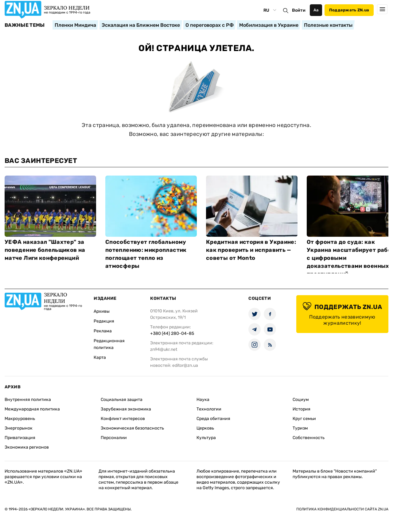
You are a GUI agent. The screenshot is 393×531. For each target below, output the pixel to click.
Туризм (300, 428)
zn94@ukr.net (163, 349)
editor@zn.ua (185, 365)
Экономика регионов (27, 447)
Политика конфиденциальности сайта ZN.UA (342, 509)
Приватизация (20, 437)
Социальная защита (121, 399)
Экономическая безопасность (132, 428)
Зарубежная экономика (126, 409)
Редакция (104, 321)
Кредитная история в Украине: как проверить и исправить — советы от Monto (251, 250)
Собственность (309, 437)
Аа (316, 10)
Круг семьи (304, 418)
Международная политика (32, 409)
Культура (206, 437)
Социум (301, 399)
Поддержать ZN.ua (349, 10)
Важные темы (25, 25)
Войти (298, 10)
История (301, 409)
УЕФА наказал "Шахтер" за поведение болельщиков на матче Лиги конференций (45, 250)
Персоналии (114, 437)
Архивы (102, 311)
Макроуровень (20, 418)
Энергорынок (19, 428)
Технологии (208, 409)
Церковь (205, 428)
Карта (100, 357)
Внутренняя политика (28, 399)
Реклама (103, 331)
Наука (202, 399)
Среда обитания (213, 418)
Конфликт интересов (123, 418)
